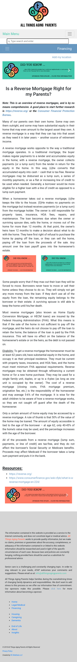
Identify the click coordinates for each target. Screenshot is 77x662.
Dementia (16, 620)
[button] (7, 70)
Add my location (61, 57)
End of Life (17, 626)
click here (56, 588)
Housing (15, 614)
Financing (64, 49)
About (14, 629)
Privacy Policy (7, 651)
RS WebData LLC (17, 655)
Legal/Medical (18, 605)
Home (14, 602)
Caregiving (17, 617)
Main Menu (11, 34)
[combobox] (38, 41)
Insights (15, 632)
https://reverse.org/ (17, 111)
